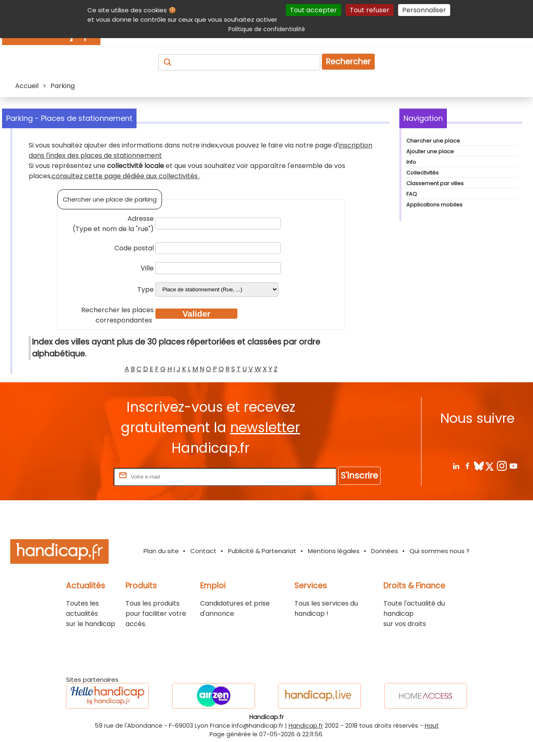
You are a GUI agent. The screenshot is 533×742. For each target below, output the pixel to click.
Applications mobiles (434, 205)
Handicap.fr (306, 726)
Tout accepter (313, 10)
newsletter (265, 427)
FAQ (411, 194)
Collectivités (422, 173)
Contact (203, 551)
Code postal (134, 248)
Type (145, 289)
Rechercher (348, 61)
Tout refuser (370, 10)
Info (411, 162)
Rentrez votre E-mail (79, 476)
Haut (432, 726)
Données (384, 551)
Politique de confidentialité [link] (266, 29)
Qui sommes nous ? (439, 551)
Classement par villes (435, 183)
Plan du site (161, 551)
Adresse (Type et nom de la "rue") (113, 224)
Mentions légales (334, 551)
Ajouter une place (430, 151)
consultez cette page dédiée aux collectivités (125, 176)
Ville (147, 268)
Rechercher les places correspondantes (117, 315)
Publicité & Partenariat (262, 551)
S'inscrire (359, 475)
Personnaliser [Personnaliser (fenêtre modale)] (424, 10)
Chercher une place (433, 141)
